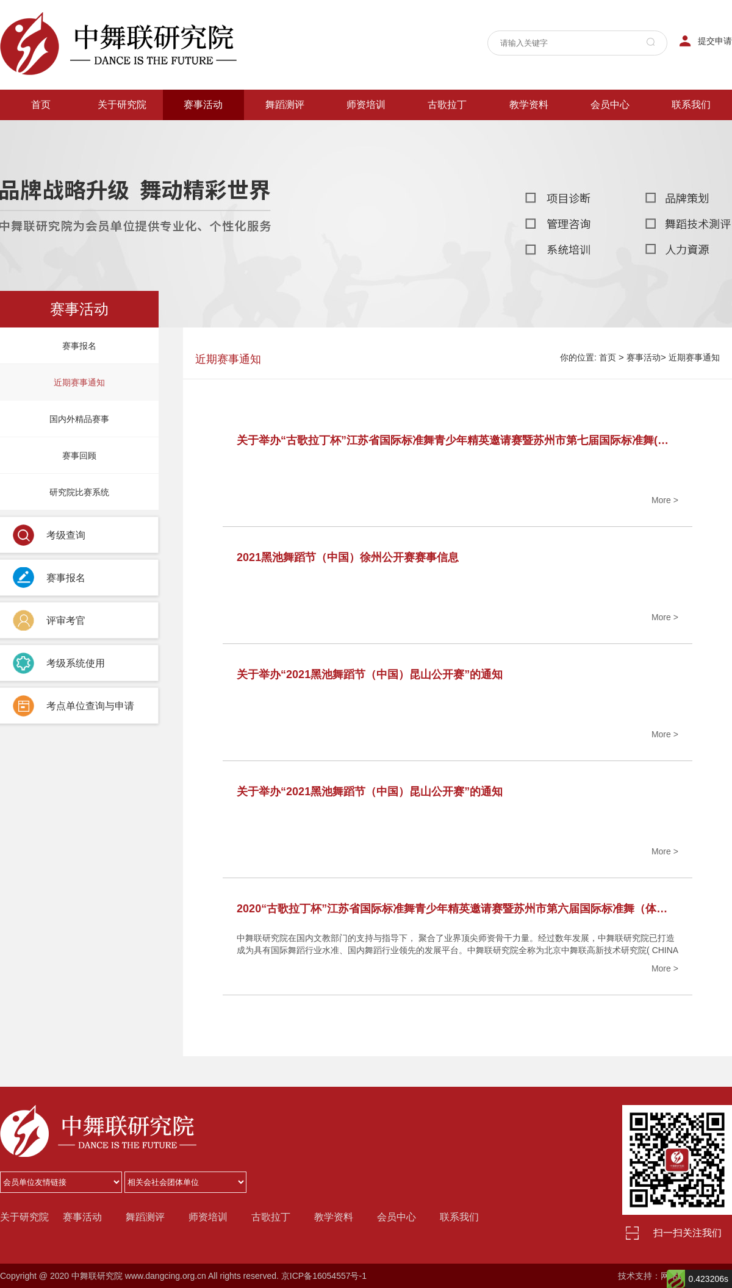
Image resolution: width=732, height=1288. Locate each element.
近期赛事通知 (694, 357)
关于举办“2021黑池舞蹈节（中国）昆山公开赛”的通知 (370, 674)
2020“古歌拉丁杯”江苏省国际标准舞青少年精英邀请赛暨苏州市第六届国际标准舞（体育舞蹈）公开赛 (457, 909)
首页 (41, 104)
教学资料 (528, 104)
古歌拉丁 (447, 104)
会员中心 (610, 104)
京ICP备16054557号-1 (324, 1276)
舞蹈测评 (284, 104)
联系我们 (691, 104)
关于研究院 (122, 104)
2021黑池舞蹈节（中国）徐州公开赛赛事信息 (348, 557)
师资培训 (366, 104)
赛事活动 (203, 104)
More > (664, 500)
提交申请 (715, 41)
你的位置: (578, 357)
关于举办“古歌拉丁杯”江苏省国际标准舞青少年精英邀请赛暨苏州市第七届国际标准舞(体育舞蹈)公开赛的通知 (457, 440)
